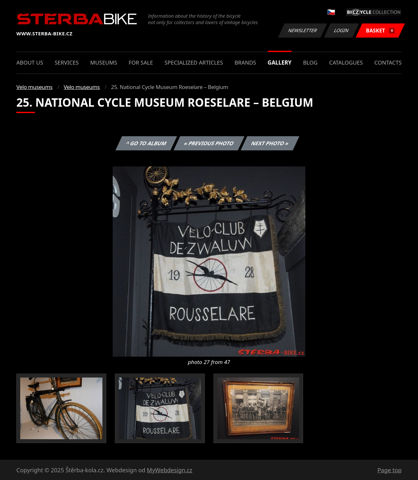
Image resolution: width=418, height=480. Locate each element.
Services (67, 62)
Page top (390, 470)
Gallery (280, 62)
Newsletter (302, 30)
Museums (103, 62)
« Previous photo (209, 143)
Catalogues (346, 62)
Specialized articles (193, 62)
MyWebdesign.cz (169, 470)
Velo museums (34, 87)
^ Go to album (146, 143)
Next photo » (270, 143)
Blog (310, 62)
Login (341, 30)
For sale (141, 62)
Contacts (388, 62)
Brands (245, 62)
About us (29, 62)
